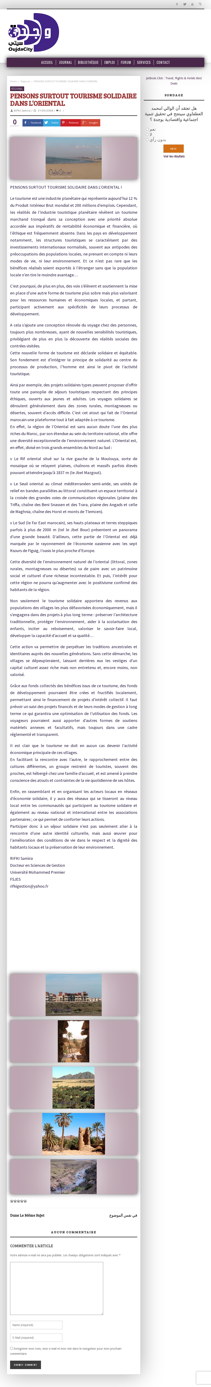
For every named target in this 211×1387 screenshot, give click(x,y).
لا (151, 134)
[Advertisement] (77, 934)
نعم (153, 129)
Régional (25, 81)
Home (13, 81)
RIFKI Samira (22, 110)
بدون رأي (158, 139)
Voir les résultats (174, 156)
